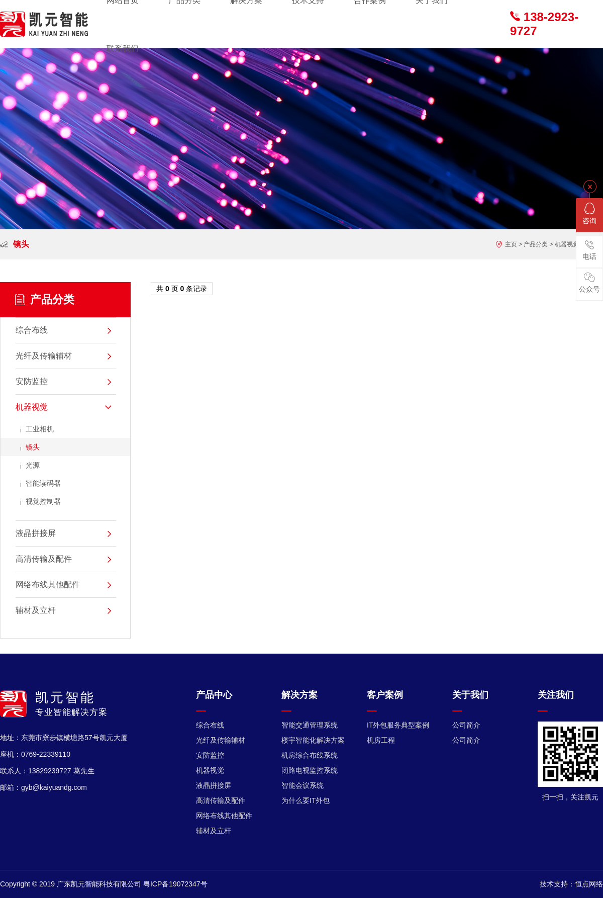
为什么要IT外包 (305, 800)
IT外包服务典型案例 (398, 725)
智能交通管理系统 (309, 725)
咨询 (589, 214)
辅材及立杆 (213, 831)
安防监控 (210, 755)
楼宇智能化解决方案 (313, 740)
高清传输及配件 (220, 800)
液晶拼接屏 (213, 785)
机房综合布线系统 (309, 755)
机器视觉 (567, 244)
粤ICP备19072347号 (175, 884)
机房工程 (381, 740)
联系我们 (123, 48)
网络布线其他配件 (224, 816)
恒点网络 (589, 884)
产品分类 (536, 244)
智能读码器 (43, 483)
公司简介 (466, 725)
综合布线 (210, 725)
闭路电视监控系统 (309, 770)
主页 (511, 244)
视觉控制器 (43, 501)
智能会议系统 (302, 785)
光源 (33, 465)
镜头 (33, 447)
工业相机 (40, 429)
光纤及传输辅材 (220, 740)
